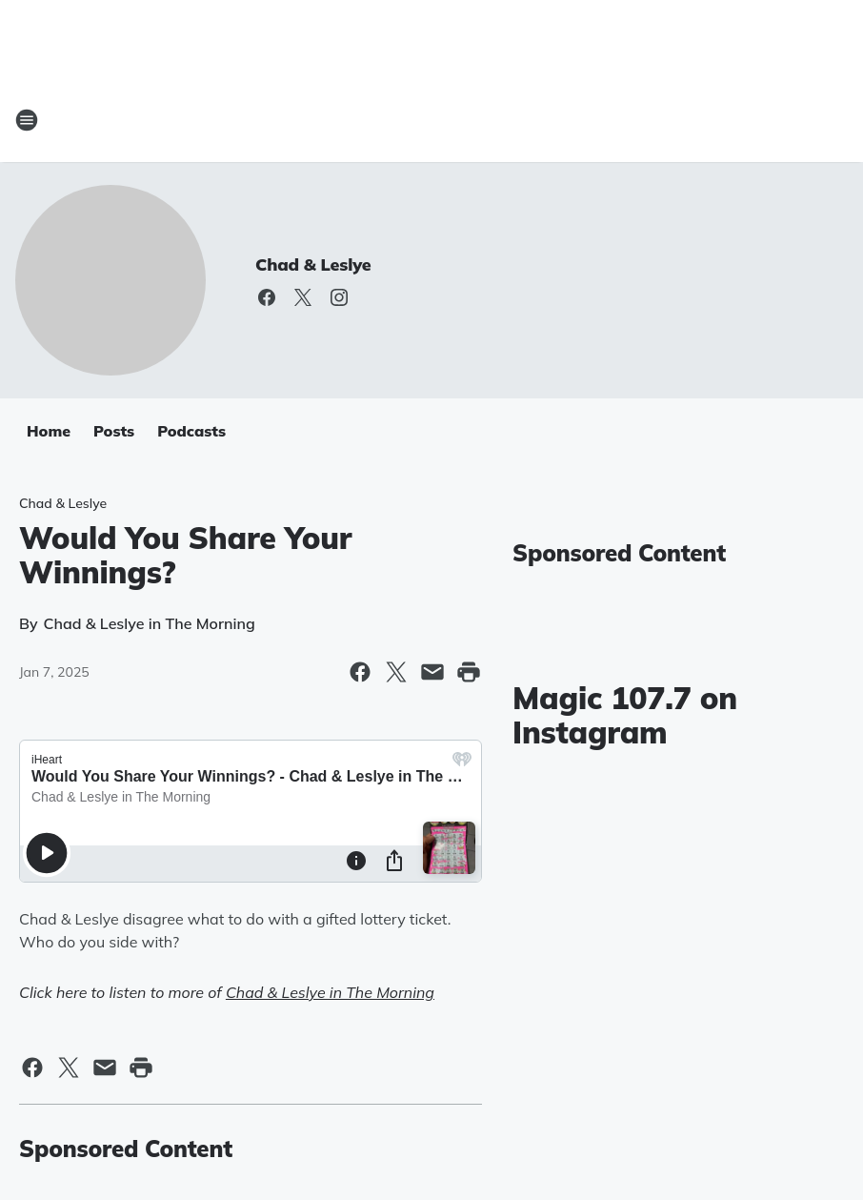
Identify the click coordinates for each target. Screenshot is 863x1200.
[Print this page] (468, 672)
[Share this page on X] (396, 672)
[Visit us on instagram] (339, 297)
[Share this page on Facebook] (360, 672)
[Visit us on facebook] (266, 297)
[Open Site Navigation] (26, 120)
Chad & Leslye (313, 264)
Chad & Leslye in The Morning (330, 992)
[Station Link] (431, 120)
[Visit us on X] (302, 297)
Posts (113, 430)
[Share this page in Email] (432, 672)
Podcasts (191, 430)
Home (48, 430)
